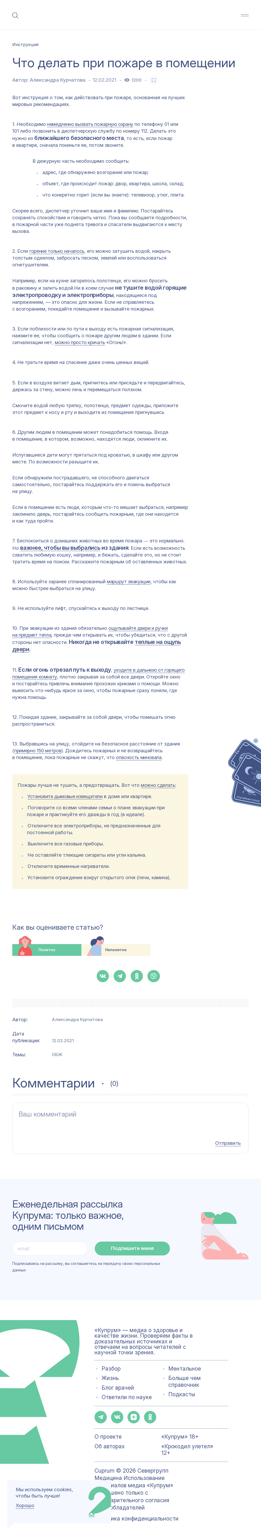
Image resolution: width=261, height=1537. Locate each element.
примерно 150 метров (37, 750)
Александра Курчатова (57, 80)
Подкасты (181, 1394)
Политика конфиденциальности (137, 1518)
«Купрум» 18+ (180, 1436)
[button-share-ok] (137, 976)
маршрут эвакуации (129, 581)
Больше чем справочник (184, 1381)
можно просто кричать (80, 342)
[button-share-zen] (133, 1417)
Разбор (111, 1368)
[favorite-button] (153, 80)
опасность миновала (139, 757)
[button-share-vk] (103, 976)
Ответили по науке (127, 1397)
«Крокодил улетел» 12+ (187, 1449)
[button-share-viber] (153, 976)
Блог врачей (118, 1387)
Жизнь (110, 1378)
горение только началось (56, 251)
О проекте (108, 1436)
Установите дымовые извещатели (65, 796)
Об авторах (110, 1446)
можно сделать (158, 785)
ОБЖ (57, 1054)
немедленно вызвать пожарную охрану (90, 124)
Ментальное (184, 1368)
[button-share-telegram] (120, 976)
